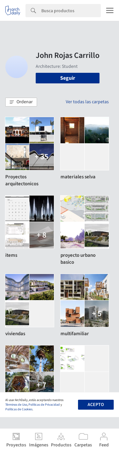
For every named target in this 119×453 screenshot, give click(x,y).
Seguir (67, 78)
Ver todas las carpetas (87, 102)
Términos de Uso (16, 404)
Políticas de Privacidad (44, 404)
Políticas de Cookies (18, 409)
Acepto (96, 404)
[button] (21, 102)
